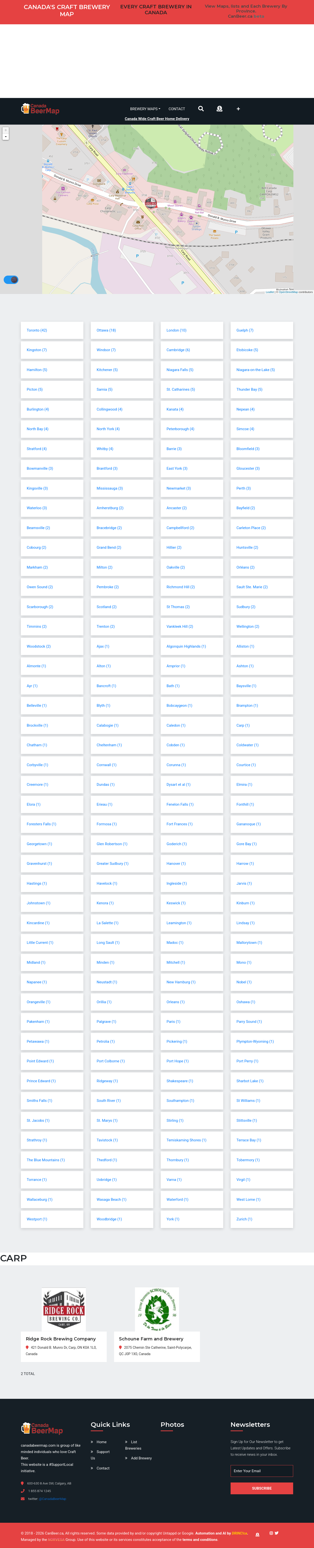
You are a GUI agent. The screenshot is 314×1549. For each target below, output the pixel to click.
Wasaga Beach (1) (112, 1200)
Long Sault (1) (108, 943)
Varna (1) (174, 1180)
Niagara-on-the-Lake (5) (255, 370)
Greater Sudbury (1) (113, 864)
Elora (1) (33, 805)
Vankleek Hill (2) (180, 627)
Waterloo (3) (37, 509)
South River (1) (109, 1101)
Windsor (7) (106, 350)
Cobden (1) (176, 746)
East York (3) (177, 469)
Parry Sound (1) (249, 1022)
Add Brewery (141, 1459)
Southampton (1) (180, 1101)
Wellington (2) (247, 627)
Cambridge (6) (178, 350)
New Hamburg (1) (181, 983)
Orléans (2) (245, 568)
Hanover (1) (176, 864)
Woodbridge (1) (109, 1220)
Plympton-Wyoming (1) (255, 1042)
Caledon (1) (176, 726)
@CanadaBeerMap (52, 1499)
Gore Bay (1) (246, 844)
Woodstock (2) (39, 647)
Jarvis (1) (244, 884)
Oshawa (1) (245, 1002)
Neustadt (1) (107, 983)
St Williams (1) (248, 1101)
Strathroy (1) (37, 1141)
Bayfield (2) (245, 509)
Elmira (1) (244, 785)
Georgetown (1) (39, 844)
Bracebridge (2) (109, 528)
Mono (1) (243, 963)
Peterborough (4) (180, 429)
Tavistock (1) (107, 1141)
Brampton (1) (247, 706)
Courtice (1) (246, 765)
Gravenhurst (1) (39, 864)
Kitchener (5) (107, 370)
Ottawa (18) (106, 331)
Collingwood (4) (109, 410)
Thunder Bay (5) (249, 390)
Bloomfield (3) (248, 449)
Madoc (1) (175, 943)
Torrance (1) (37, 1180)
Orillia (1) (104, 1002)
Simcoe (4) (245, 429)
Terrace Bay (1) (248, 1141)
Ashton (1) (245, 667)
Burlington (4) (38, 410)
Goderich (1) (177, 844)
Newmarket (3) (179, 489)
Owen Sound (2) (40, 588)
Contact (177, 109)
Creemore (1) (37, 785)
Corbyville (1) (37, 765)
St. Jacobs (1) (38, 1121)
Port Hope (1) (178, 1062)
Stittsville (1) (246, 1121)
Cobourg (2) (36, 548)
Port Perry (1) (247, 1062)
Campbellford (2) (180, 528)
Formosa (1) (107, 825)
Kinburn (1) (245, 904)
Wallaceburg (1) (39, 1200)
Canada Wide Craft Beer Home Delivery (157, 118)
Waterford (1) (177, 1200)
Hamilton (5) (37, 370)
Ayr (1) (32, 686)
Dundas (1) (106, 785)
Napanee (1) (37, 983)
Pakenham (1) (38, 1022)
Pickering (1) (177, 1042)
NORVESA (56, 1540)
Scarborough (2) (40, 607)
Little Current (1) (40, 943)
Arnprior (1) (176, 667)
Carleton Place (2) (251, 528)
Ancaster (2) (177, 509)
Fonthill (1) (245, 805)
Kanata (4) (175, 410)
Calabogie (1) (107, 726)
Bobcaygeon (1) (179, 706)
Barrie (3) (174, 449)
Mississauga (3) (110, 489)
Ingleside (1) (177, 884)
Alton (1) (104, 667)
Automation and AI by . (221, 1534)
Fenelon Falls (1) (180, 805)
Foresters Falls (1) (41, 825)
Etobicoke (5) (247, 350)
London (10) (176, 331)
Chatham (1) (37, 746)
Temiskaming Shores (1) (187, 1141)
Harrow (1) (245, 864)
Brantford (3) (107, 469)
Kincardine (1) (38, 923)
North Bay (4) (38, 429)
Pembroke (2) (108, 588)
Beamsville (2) (38, 528)
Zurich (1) (244, 1220)
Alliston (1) (245, 647)
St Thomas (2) (178, 607)
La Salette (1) (107, 923)
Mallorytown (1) (249, 943)
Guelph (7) (244, 331)
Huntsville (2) (247, 548)
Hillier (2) (174, 548)
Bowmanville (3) (40, 469)
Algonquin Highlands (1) (186, 647)
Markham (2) (37, 568)
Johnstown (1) (39, 904)
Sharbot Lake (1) (249, 1081)
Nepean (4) (245, 410)
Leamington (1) (179, 923)
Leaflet (270, 292)
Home (101, 1443)
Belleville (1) (37, 706)
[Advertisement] (157, 61)
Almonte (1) (36, 667)
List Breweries (133, 1446)
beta (259, 16)
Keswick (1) (176, 904)
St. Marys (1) (107, 1121)
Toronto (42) (37, 331)
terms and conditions (200, 1540)
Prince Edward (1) (41, 1081)
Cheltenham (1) (109, 746)
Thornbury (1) (178, 1160)
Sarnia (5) (105, 390)
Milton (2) (105, 568)
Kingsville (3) (37, 489)
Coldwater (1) (247, 746)
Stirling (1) (175, 1121)
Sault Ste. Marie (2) (252, 588)
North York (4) (108, 429)
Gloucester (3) (248, 469)
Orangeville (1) (39, 1002)
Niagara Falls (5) (180, 370)
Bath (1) (173, 686)
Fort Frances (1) (180, 825)
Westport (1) (37, 1220)
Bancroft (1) (106, 686)
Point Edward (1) (40, 1062)
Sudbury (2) (245, 607)
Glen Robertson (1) (112, 844)
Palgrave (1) (106, 1022)
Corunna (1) (176, 765)
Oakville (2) (176, 568)
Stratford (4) (37, 449)
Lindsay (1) (245, 923)
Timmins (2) (37, 627)
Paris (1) (174, 1022)
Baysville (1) (246, 686)
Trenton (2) (106, 627)
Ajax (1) (103, 647)
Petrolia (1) (106, 1042)
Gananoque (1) (248, 825)
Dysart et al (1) (179, 785)
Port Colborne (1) (111, 1062)
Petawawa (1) (38, 1042)
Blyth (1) (103, 706)
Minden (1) (105, 963)
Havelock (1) (107, 884)
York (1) (173, 1220)
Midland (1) (36, 963)
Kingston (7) (37, 350)
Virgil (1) (243, 1180)
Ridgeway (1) (107, 1081)
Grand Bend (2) (109, 548)
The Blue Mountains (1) (46, 1160)
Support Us (100, 1455)
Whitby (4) (105, 449)
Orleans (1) (176, 1002)
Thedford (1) (107, 1160)
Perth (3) (243, 489)
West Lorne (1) (248, 1200)
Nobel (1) (244, 983)
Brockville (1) (37, 726)
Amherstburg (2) (110, 509)
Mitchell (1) (176, 963)
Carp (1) (243, 726)
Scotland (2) (107, 607)
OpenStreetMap (288, 292)
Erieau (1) (104, 805)
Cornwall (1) (107, 765)
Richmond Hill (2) (181, 588)
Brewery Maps (144, 109)
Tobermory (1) (248, 1160)
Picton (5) (35, 390)
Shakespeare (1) (180, 1081)
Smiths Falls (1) (39, 1101)
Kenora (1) (105, 904)
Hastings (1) (37, 884)
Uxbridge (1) (107, 1180)
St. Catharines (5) (181, 390)
